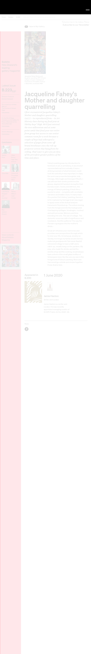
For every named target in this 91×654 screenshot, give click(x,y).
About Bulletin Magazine (8, 238)
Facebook (27, 329)
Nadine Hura (4, 156)
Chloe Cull (14, 176)
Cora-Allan (5, 173)
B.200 (18, 17)
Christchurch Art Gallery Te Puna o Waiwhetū (15, 7)
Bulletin (10, 17)
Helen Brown (14, 158)
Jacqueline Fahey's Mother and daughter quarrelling (39, 17)
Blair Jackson (4, 212)
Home (4, 17)
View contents (8, 235)
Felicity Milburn (13, 195)
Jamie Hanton (51, 295)
